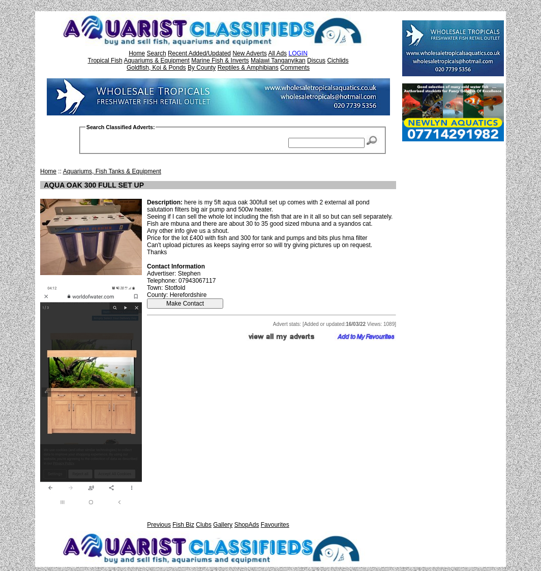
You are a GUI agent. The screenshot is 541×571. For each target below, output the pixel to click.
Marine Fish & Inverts (220, 60)
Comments (295, 67)
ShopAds (246, 524)
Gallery (222, 524)
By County (202, 67)
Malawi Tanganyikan (278, 60)
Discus (316, 60)
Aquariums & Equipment (156, 60)
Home (137, 53)
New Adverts (249, 53)
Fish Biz (183, 524)
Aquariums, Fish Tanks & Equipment (112, 171)
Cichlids (337, 60)
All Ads (277, 53)
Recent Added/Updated (199, 53)
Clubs (204, 524)
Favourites (275, 524)
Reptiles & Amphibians (248, 67)
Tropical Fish (105, 60)
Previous (159, 524)
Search (156, 53)
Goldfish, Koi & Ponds (156, 67)
